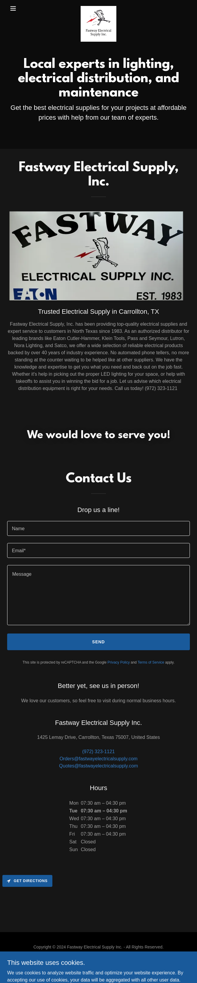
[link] (98, 8)
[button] (21, 8)
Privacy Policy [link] (118, 662)
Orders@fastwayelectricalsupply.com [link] (98, 758)
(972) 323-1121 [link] (98, 751)
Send (98, 641)
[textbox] (98, 528)
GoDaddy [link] (95, 967)
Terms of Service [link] (150, 662)
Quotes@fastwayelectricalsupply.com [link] (98, 765)
